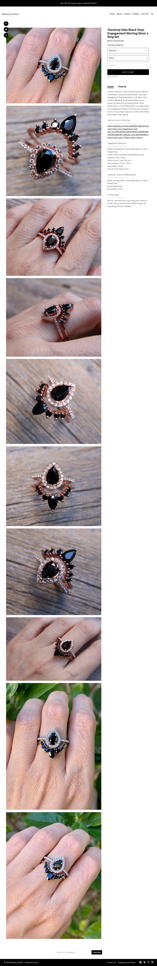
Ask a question (112, 77)
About (119, 13)
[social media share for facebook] (6, 23)
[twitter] (144, 962)
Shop (112, 13)
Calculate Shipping (115, 45)
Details (110, 86)
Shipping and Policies (127, 962)
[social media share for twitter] (6, 29)
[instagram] (152, 962)
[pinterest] (148, 962)
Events (127, 13)
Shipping (122, 86)
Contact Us (111, 962)
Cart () (144, 13)
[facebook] (140, 962)
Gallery (136, 13)
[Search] (152, 14)
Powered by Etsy (31, 962)
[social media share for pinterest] (6, 35)
